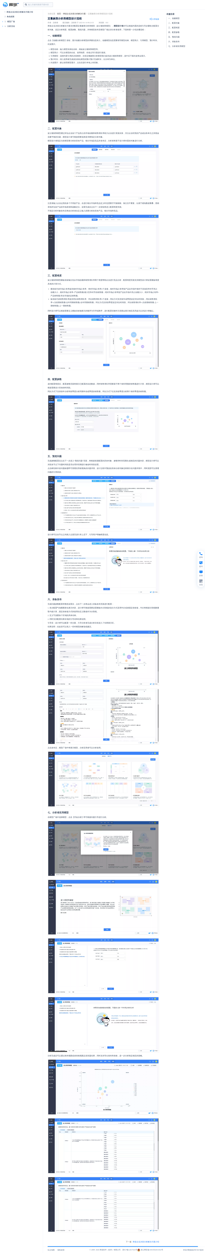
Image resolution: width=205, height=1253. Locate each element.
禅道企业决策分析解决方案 (74, 14)
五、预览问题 (174, 37)
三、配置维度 (174, 28)
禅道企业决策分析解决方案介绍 (20, 12)
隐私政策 (61, 1250)
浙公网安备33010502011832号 (150, 1250)
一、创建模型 (174, 18)
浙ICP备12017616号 (129, 1250)
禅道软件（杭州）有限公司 (110, 1250)
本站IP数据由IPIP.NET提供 (193, 1250)
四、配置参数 (174, 32)
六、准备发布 (174, 41)
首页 (59, 14)
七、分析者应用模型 (176, 46)
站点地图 (51, 1250)
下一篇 (142, 1241)
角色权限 (10, 17)
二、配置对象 (174, 23)
